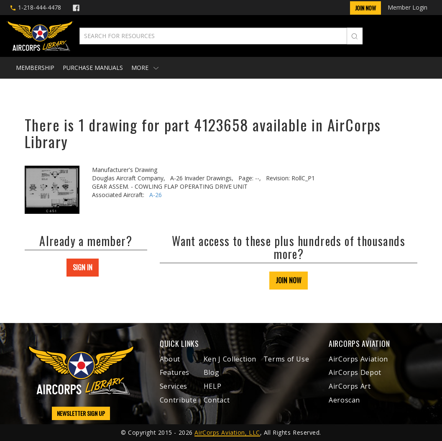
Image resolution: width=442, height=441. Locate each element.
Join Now (365, 7)
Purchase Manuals (93, 68)
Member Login (407, 7)
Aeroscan (344, 400)
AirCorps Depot (355, 372)
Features (174, 372)
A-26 (155, 195)
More (144, 68)
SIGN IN (82, 267)
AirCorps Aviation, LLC (227, 432)
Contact (217, 400)
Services (173, 386)
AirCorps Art (350, 386)
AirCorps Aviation (358, 359)
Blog (212, 372)
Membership (35, 68)
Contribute (178, 400)
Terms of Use (286, 359)
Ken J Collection (230, 359)
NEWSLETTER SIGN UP (81, 413)
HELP (213, 386)
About (170, 359)
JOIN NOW (288, 280)
